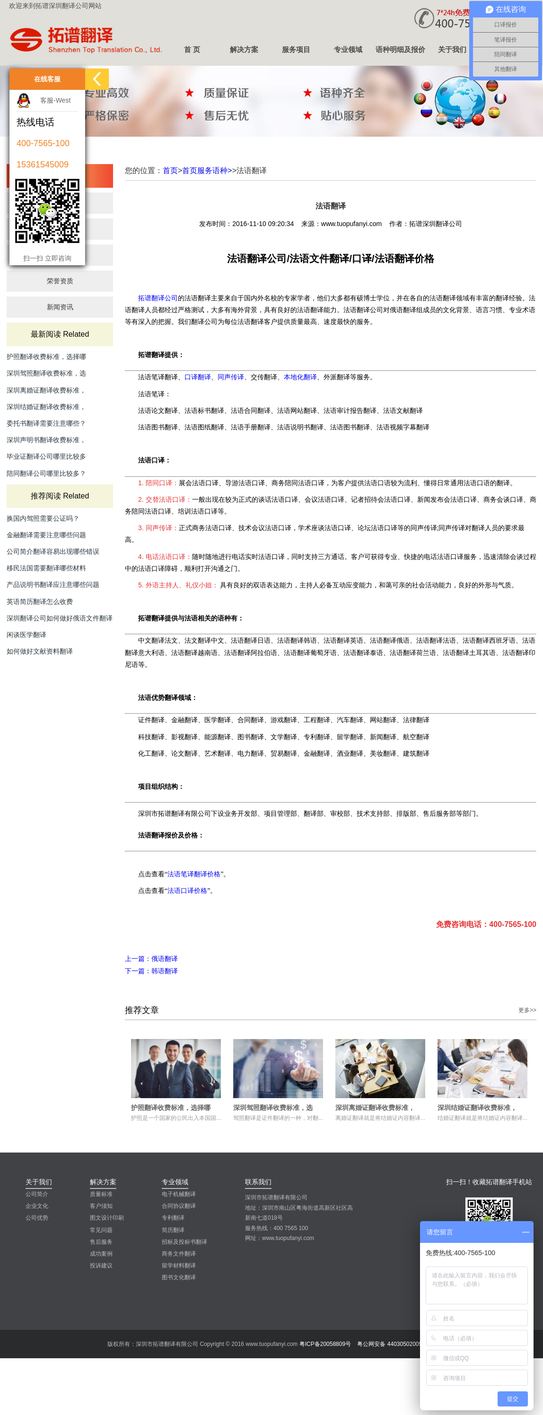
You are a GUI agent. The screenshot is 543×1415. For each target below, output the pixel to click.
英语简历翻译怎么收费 (40, 601)
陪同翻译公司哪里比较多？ (46, 473)
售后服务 (101, 1242)
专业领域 (348, 49)
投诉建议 (101, 1265)
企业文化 (37, 1206)
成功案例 (101, 1253)
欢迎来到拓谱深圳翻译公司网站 (55, 5)
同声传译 (231, 377)
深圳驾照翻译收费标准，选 (46, 373)
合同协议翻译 (179, 1206)
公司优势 (37, 1217)
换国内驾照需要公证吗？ (43, 518)
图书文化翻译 (179, 1277)
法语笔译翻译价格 (193, 874)
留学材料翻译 (179, 1265)
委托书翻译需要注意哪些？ (46, 423)
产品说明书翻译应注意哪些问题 (53, 584)
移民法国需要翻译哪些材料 (46, 568)
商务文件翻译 (179, 1253)
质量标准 (101, 1194)
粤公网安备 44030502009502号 (397, 1344)
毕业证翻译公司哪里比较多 (46, 456)
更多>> (527, 1010)
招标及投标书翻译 (184, 1242)
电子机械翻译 (179, 1194)
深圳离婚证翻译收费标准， (46, 390)
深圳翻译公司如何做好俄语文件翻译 (60, 618)
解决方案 (244, 49)
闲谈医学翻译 (26, 634)
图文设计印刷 (107, 1217)
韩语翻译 (151, 971)
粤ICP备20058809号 (325, 1344)
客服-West (55, 100)
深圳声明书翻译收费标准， (46, 440)
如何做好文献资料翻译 (40, 651)
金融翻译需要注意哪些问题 (46, 535)
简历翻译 (173, 1230)
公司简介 (37, 1194)
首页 (170, 170)
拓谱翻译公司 (158, 298)
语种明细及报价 (400, 49)
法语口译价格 (187, 890)
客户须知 (101, 1206)
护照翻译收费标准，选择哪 (46, 356)
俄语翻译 (151, 958)
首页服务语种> (207, 170)
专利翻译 (173, 1217)
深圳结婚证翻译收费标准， (46, 407)
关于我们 (452, 49)
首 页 (192, 49)
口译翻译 (197, 377)
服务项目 (296, 49)
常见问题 (101, 1230)
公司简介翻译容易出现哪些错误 (53, 551)
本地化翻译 (300, 377)
